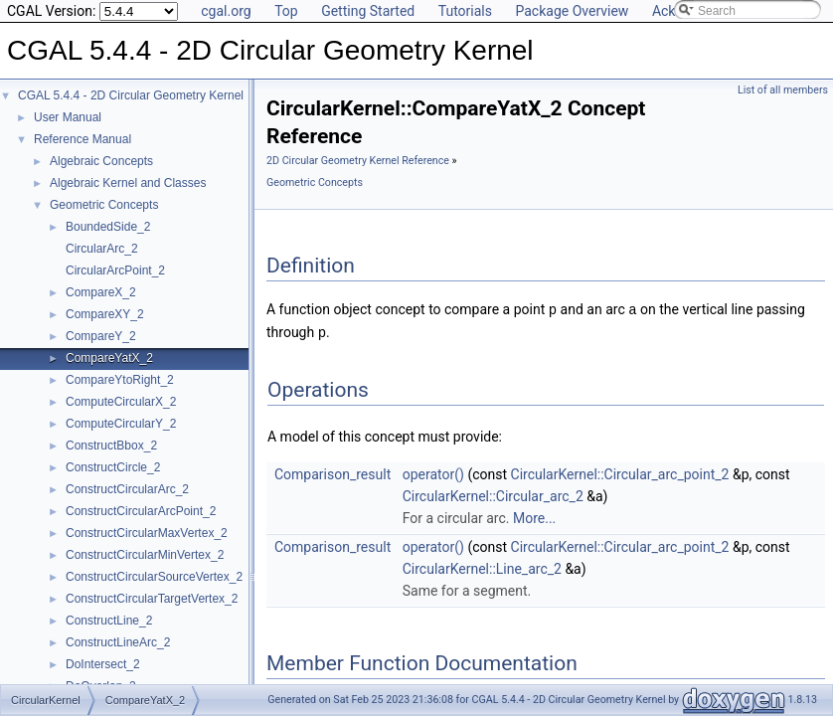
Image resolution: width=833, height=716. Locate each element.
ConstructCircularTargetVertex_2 (152, 599)
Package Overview (571, 11)
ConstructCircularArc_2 (127, 489)
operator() (433, 472)
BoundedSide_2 (108, 227)
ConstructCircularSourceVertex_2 (154, 577)
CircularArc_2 (102, 249)
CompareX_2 (101, 292)
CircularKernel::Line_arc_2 (482, 567)
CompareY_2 (101, 336)
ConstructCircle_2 (113, 467)
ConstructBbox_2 (111, 445)
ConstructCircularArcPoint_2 (141, 511)
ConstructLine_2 (109, 620)
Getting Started (368, 11)
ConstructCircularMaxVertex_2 (147, 533)
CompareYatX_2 (109, 358)
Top (286, 11)
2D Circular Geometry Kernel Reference (357, 160)
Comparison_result (332, 472)
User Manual (67, 117)
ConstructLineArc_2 (118, 642)
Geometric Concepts (104, 205)
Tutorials (465, 11)
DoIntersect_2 (103, 664)
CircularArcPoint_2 (115, 270)
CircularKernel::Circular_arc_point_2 (620, 472)
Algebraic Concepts (101, 161)
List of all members (783, 90)
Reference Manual (82, 139)
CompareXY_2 (105, 314)
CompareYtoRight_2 (120, 380)
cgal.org (225, 11)
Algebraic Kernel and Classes (128, 183)
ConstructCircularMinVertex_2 (145, 555)
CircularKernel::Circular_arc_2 (493, 494)
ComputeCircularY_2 (121, 424)
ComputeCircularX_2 (121, 402)
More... (534, 516)
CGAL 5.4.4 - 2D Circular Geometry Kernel (131, 95)
